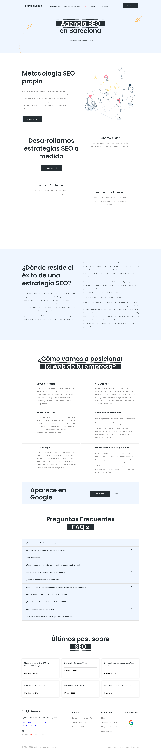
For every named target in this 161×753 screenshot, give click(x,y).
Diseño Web (55, 6)
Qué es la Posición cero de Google (117, 685)
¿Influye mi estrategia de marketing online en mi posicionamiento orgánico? (57, 587)
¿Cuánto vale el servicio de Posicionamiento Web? (47, 550)
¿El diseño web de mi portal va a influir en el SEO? (46, 602)
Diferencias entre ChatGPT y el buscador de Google (36, 664)
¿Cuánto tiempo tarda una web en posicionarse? (46, 543)
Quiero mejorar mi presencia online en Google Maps (47, 594)
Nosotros (93, 6)
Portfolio (104, 6)
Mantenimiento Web (72, 6)
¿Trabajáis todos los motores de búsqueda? (44, 580)
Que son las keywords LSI (74, 685)
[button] (80, 542)
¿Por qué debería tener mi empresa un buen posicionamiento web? (53, 565)
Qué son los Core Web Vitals (75, 663)
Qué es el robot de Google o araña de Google (119, 664)
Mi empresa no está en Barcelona (40, 609)
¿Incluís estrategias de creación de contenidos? (46, 572)
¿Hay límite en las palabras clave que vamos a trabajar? (49, 617)
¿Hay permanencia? (34, 557)
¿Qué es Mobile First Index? (35, 685)
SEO (85, 6)
